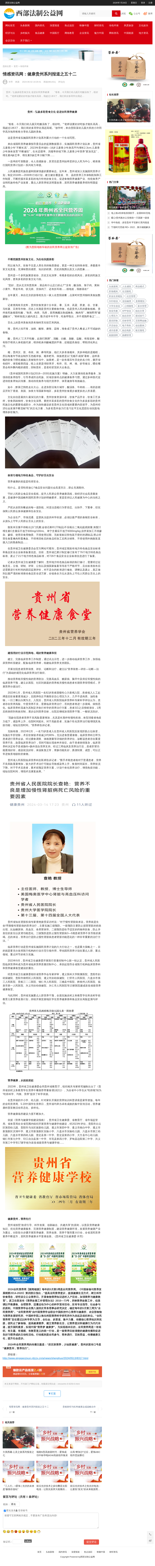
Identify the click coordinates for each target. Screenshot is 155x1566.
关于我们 (25, 40)
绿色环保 (114, 25)
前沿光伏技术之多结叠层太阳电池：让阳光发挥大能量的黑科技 (51, 1491)
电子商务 (126, 325)
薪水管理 (142, 306)
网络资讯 (114, 33)
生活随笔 (126, 291)
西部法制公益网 (12, 3)
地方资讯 (143, 33)
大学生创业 (114, 306)
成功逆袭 (113, 330)
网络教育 (69, 33)
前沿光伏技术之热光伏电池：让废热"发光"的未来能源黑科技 (85, 1491)
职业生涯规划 (115, 296)
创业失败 (113, 311)
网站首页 (10, 25)
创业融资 (126, 301)
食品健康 (39, 33)
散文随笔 (139, 330)
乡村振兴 (25, 33)
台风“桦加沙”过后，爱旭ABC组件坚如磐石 (85, 1455)
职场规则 (113, 291)
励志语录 (126, 315)
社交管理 (131, 296)
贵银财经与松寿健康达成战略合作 (79, 1406)
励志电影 (126, 330)
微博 (150, 13)
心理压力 (113, 315)
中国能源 (128, 33)
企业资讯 (84, 33)
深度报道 (54, 25)
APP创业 (126, 311)
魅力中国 (99, 33)
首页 (16, 66)
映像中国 (84, 25)
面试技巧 (139, 315)
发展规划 (140, 301)
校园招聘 (113, 335)
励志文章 (139, 311)
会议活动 (10, 40)
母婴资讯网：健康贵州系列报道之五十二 (29, 1406)
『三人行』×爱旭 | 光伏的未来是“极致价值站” (18, 1491)
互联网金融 (140, 320)
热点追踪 (69, 25)
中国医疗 (54, 33)
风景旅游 (128, 25)
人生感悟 (126, 286)
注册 (150, 3)
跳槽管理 (126, 335)
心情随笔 (128, 306)
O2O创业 (113, 301)
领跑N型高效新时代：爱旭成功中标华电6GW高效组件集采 (52, 1455)
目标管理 (126, 320)
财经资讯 (99, 25)
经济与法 (10, 33)
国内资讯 (39, 25)
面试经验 (113, 320)
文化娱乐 (143, 25)
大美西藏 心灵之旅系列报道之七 (18, 1455)
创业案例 (139, 325)
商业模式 (139, 286)
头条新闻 (25, 25)
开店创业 (113, 325)
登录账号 (22, 1514)
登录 (143, 3)
